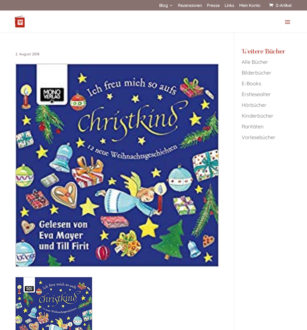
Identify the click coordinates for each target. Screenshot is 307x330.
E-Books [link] (251, 83)
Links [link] (229, 5)
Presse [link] (213, 5)
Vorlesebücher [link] (258, 137)
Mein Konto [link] (249, 5)
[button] (287, 25)
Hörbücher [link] (254, 105)
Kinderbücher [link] (257, 115)
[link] (280, 5)
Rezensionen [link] (190, 5)
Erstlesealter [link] (256, 94)
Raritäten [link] (253, 126)
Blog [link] (163, 5)
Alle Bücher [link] (255, 62)
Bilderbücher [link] (256, 72)
